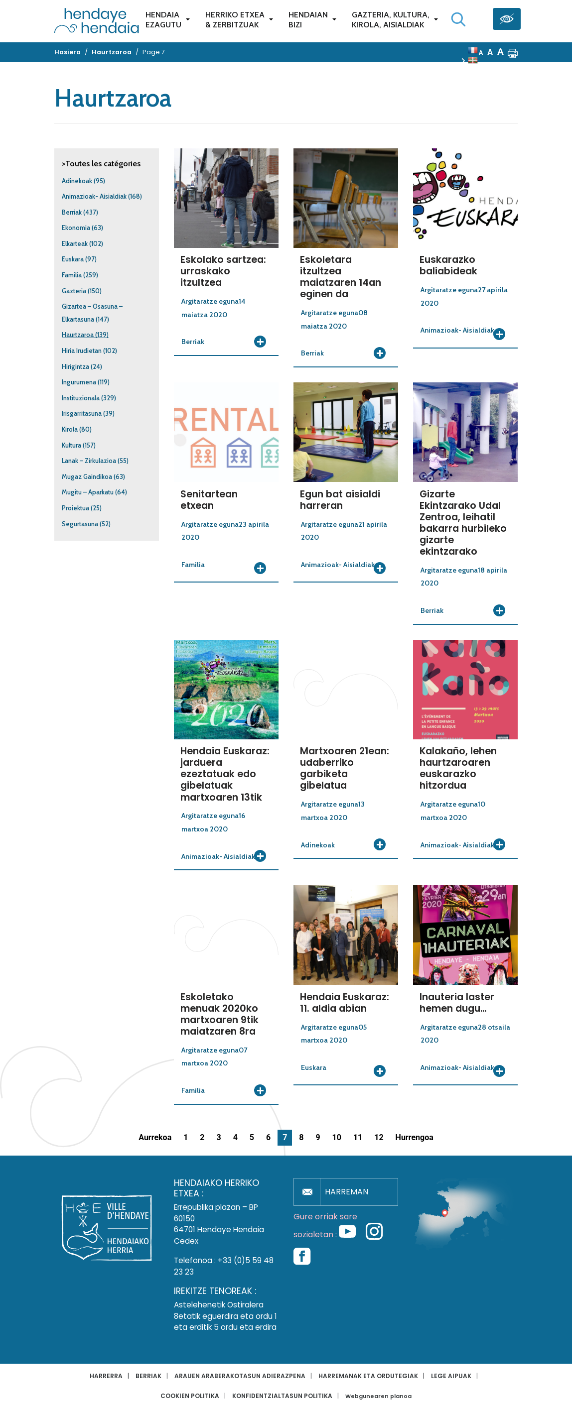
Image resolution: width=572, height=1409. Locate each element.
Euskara (73, 259)
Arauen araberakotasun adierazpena (239, 1376)
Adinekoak (77, 181)
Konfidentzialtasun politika (282, 1396)
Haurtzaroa (78, 335)
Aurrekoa (155, 1137)
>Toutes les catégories (101, 163)
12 (378, 1137)
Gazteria (74, 291)
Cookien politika (189, 1396)
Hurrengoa (414, 1137)
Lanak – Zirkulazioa (89, 461)
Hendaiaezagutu (163, 19)
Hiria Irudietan (82, 350)
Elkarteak (75, 243)
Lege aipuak (451, 1376)
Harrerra (106, 1376)
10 (336, 1137)
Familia (72, 275)
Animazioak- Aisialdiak (94, 196)
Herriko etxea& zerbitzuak (235, 19)
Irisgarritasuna (82, 413)
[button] (513, 52)
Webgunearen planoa (378, 1396)
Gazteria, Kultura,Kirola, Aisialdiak (390, 19)
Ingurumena (79, 382)
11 (357, 1137)
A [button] (481, 52)
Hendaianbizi (308, 19)
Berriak (72, 212)
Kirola (70, 429)
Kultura (71, 445)
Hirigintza (75, 366)
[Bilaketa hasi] (458, 19)
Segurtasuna (80, 524)
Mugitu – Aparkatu (88, 492)
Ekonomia (76, 228)
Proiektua (75, 508)
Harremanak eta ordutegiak (368, 1376)
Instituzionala (81, 398)
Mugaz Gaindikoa (87, 476)
